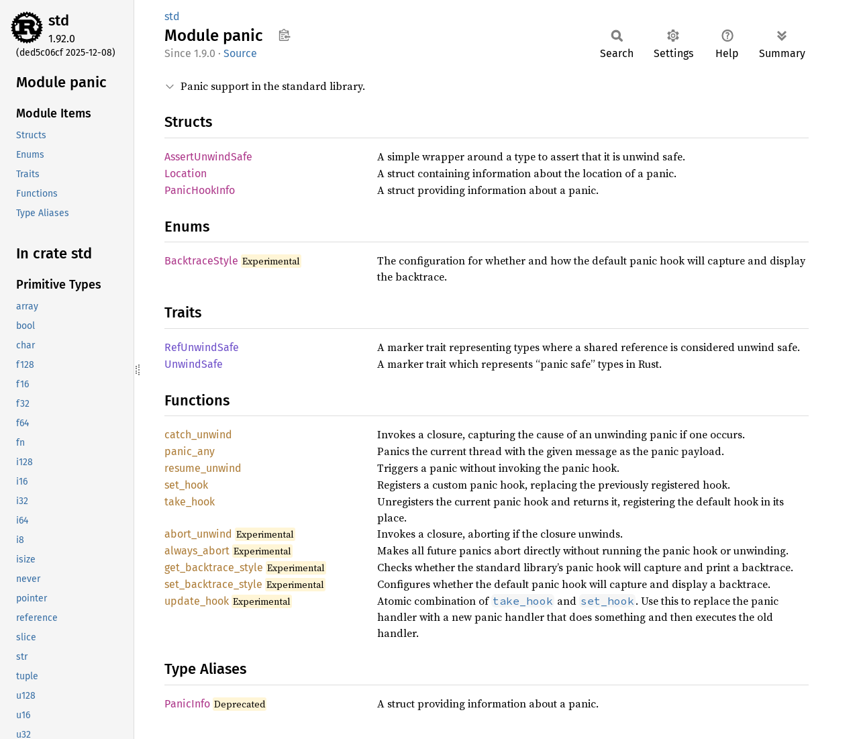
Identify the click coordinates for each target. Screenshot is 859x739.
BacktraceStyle (201, 260)
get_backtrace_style (213, 567)
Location (185, 173)
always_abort (197, 550)
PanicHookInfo (199, 190)
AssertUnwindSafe (208, 156)
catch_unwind (198, 434)
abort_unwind (198, 534)
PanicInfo (187, 703)
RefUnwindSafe (201, 347)
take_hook (189, 501)
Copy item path (284, 34)
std (58, 20)
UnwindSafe (193, 364)
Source (240, 53)
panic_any (189, 451)
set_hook (186, 485)
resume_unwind (203, 468)
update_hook (196, 601)
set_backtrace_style (213, 584)
